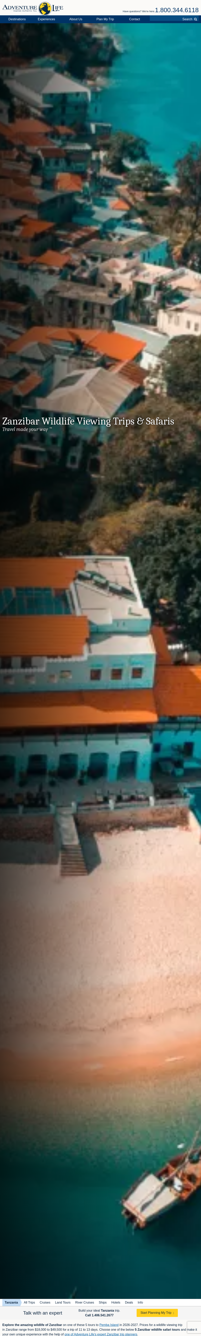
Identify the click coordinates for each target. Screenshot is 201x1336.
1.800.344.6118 (177, 10)
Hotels (115, 1302)
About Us (75, 19)
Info (140, 1302)
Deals (129, 1302)
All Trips (29, 1302)
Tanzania (11, 1302)
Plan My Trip (105, 19)
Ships (103, 1302)
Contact (134, 19)
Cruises (45, 1302)
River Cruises (84, 1302)
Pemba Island (109, 1325)
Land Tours (62, 1302)
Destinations (17, 19)
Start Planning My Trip (156, 1312)
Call (99, 1315)
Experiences (46, 19)
